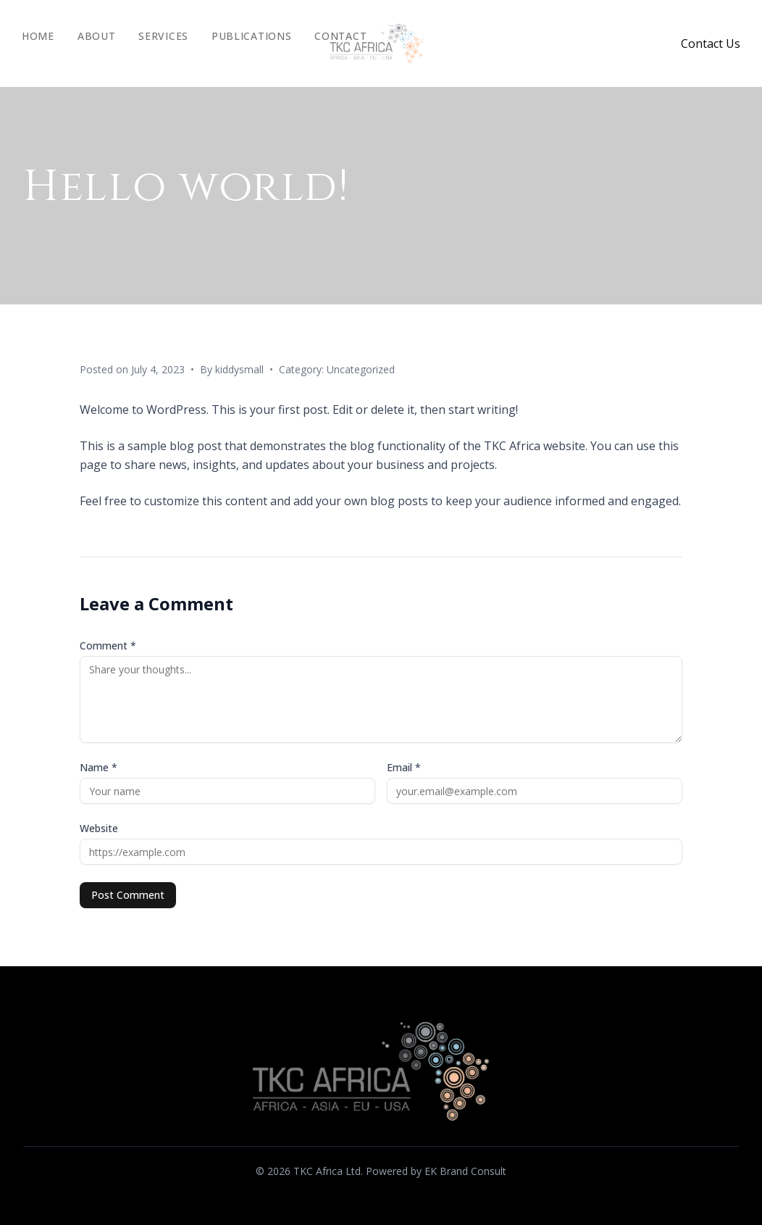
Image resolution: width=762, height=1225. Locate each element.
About (97, 36)
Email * (404, 767)
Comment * (108, 645)
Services (163, 36)
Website (99, 828)
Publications (251, 36)
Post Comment (127, 895)
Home (38, 36)
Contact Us (710, 43)
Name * (98, 767)
